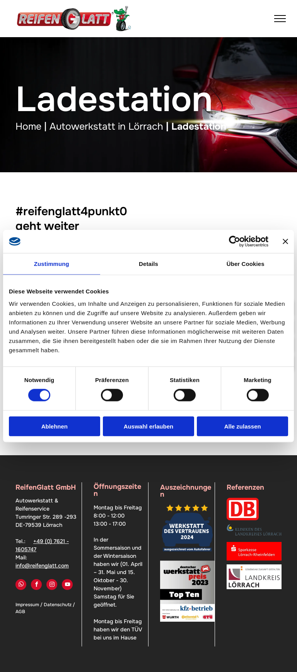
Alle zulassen (242, 426)
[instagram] (51, 585)
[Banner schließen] (285, 241)
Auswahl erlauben (148, 426)
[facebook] (36, 585)
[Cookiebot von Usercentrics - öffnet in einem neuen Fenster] (234, 241)
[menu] (280, 19)
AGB (20, 612)
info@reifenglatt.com (42, 565)
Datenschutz (58, 605)
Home (28, 126)
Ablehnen (54, 426)
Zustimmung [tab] (51, 264)
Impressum (27, 605)
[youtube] (67, 585)
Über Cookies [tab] (246, 264)
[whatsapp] (20, 585)
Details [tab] (148, 264)
